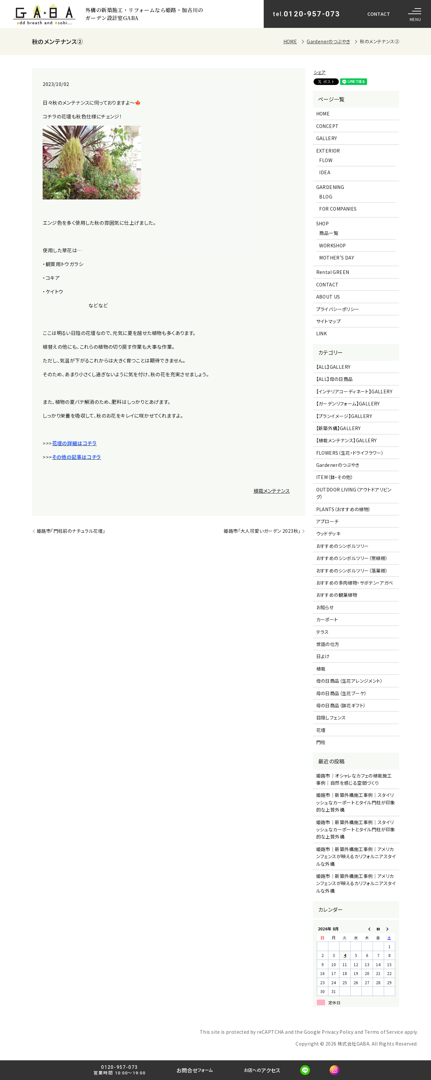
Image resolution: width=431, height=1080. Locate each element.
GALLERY (326, 138)
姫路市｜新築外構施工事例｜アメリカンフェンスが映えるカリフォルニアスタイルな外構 (356, 856)
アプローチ (327, 521)
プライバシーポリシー (337, 309)
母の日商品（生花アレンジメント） (349, 680)
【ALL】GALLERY (333, 366)
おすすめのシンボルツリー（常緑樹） (352, 558)
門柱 (321, 742)
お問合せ (194, 1070)
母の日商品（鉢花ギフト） (341, 705)
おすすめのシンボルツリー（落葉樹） (352, 570)
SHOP (322, 223)
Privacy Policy (338, 1031)
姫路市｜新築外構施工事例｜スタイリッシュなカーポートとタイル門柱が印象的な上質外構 (355, 802)
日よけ (323, 656)
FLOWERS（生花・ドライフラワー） (350, 452)
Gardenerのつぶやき (328, 41)
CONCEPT (327, 126)
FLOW (325, 160)
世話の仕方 (327, 644)
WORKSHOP (332, 245)
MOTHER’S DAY (336, 257)
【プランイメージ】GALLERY (344, 416)
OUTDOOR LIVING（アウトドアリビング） (354, 493)
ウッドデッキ (328, 533)
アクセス (265, 1070)
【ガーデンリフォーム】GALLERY (348, 403)
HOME (290, 41)
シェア (320, 72)
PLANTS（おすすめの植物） (343, 509)
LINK (321, 333)
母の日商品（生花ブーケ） (341, 693)
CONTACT (378, 13)
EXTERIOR (328, 150)
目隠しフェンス (331, 717)
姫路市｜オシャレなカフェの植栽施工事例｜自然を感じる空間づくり (354, 779)
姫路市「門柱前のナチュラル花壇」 (71, 531)
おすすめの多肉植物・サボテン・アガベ (354, 582)
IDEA (324, 172)
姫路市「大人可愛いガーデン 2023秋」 (262, 531)
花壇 (321, 730)
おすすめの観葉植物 (337, 595)
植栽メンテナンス (272, 490)
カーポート (327, 619)
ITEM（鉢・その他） (334, 477)
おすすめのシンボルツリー (342, 546)
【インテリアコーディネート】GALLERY (354, 391)
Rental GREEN (332, 272)
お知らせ (325, 607)
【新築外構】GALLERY (338, 428)
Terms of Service (383, 1031)
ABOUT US (328, 296)
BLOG (325, 196)
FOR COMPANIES (338, 208)
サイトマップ (328, 321)
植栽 (321, 668)
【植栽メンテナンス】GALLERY (346, 440)
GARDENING (330, 187)
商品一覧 (328, 233)
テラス (322, 632)
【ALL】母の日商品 (334, 379)
